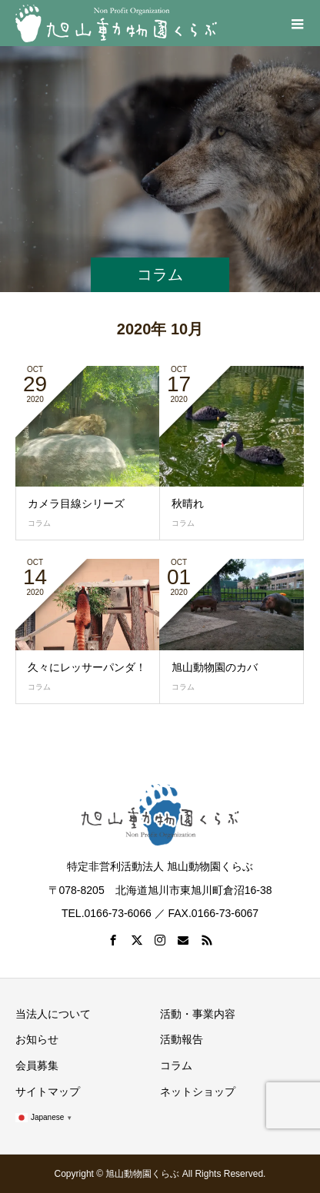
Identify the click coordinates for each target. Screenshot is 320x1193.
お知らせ (36, 1039)
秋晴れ (188, 503)
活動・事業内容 (197, 1014)
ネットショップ (197, 1091)
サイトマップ (47, 1091)
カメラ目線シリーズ (76, 503)
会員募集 (36, 1065)
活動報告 (181, 1039)
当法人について (53, 1014)
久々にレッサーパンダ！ (87, 667)
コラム (39, 523)
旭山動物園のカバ (215, 667)
